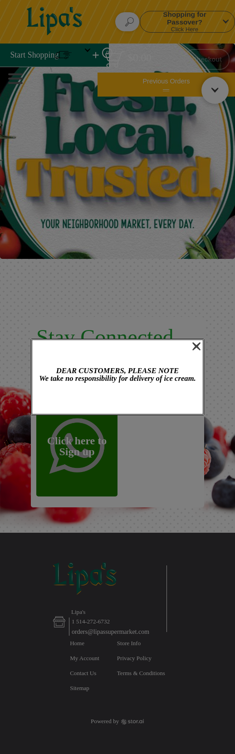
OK (117, 399)
